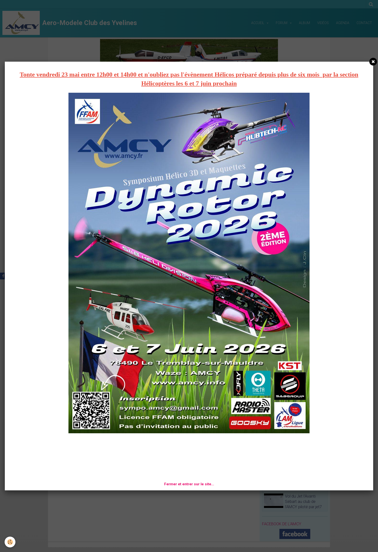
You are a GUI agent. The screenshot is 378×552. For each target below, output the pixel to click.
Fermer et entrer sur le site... (189, 484)
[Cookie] (10, 542)
